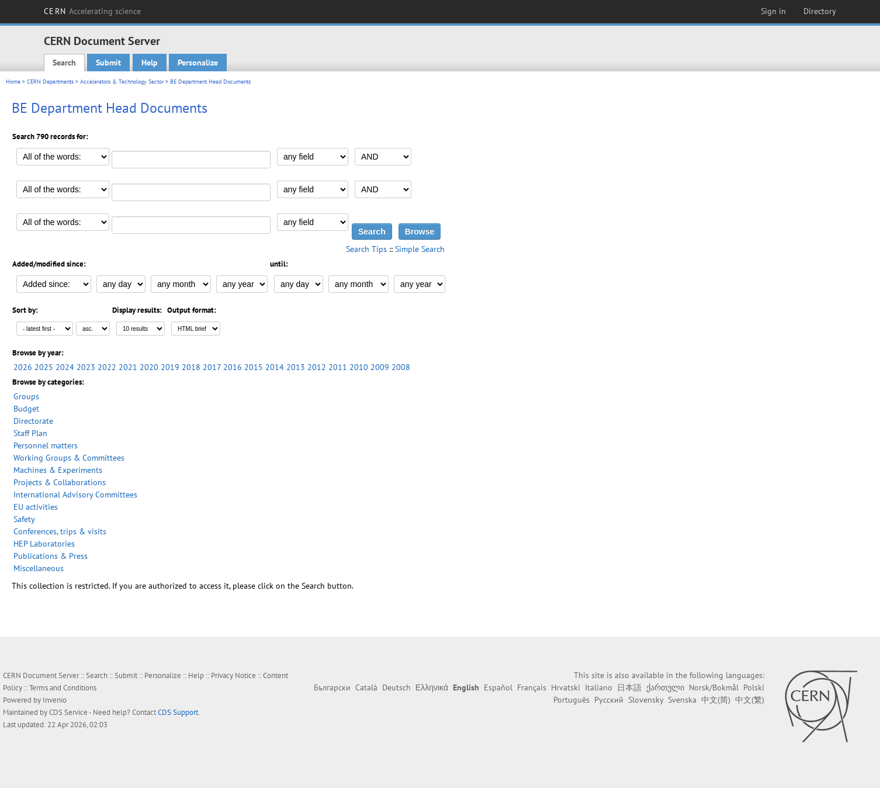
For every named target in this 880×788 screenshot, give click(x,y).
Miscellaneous (38, 568)
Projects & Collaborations (59, 482)
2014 (274, 367)
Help (149, 62)
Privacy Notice (233, 675)
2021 (128, 367)
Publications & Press (50, 556)
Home (13, 81)
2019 (170, 367)
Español (498, 687)
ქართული (665, 687)
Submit (108, 62)
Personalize (198, 62)
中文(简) (715, 699)
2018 (191, 367)
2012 (316, 367)
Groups (26, 396)
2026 (22, 367)
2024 (65, 367)
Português (571, 699)
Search (64, 62)
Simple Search (420, 249)
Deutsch (396, 687)
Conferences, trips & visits (59, 531)
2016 (232, 367)
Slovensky (645, 699)
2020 (149, 367)
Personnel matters (45, 445)
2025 (43, 367)
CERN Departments (50, 81)
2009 (379, 367)
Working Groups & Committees (68, 457)
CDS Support (178, 712)
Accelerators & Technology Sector (122, 81)
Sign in (773, 11)
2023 (86, 367)
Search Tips (366, 249)
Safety (24, 519)
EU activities (35, 507)
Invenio (55, 700)
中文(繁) (749, 699)
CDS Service (68, 712)
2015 (253, 367)
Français (531, 687)
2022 (107, 367)
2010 (358, 367)
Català (366, 687)
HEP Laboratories (44, 543)
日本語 (629, 687)
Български (332, 687)
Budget (26, 408)
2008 (401, 367)
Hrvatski (565, 687)
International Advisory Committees (75, 494)
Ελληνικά (431, 687)
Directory (819, 11)
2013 (295, 367)
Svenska (682, 699)
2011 (337, 367)
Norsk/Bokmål (714, 687)
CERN (92, 11)
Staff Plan (30, 433)
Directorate (33, 421)
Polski (753, 687)
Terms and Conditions (62, 688)
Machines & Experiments (57, 470)
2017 (212, 367)
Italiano (598, 687)
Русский (608, 699)
